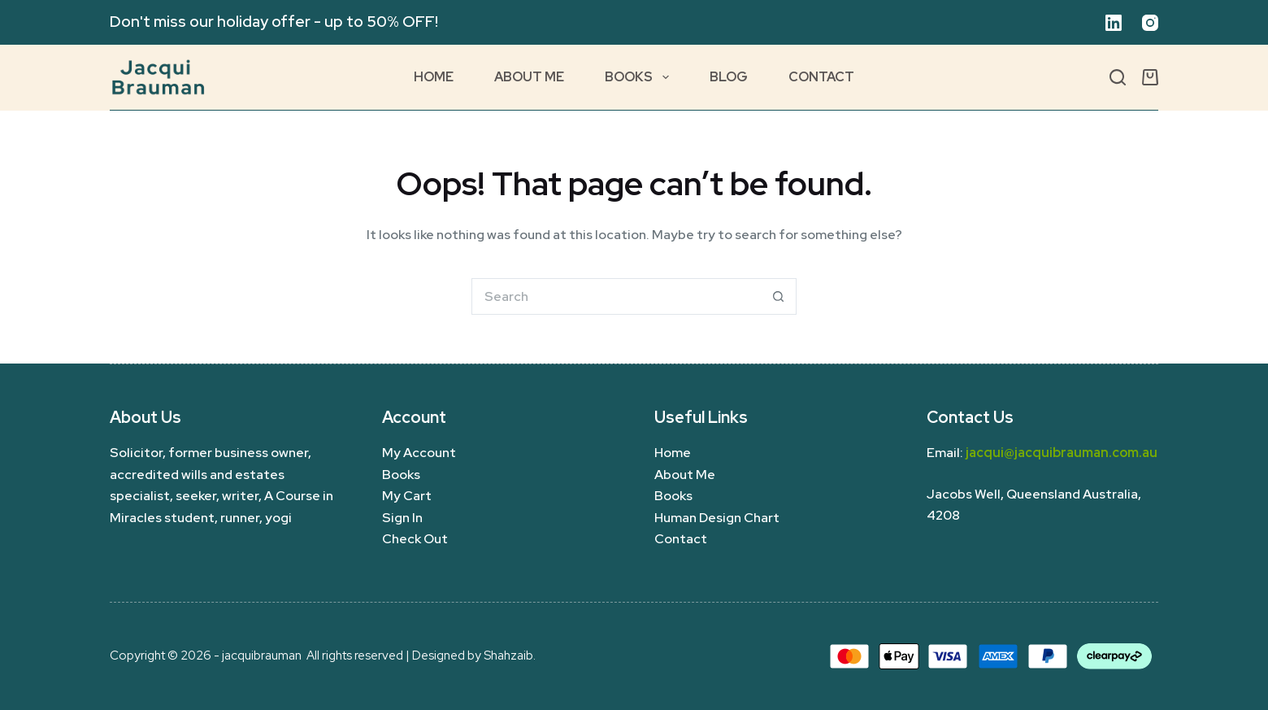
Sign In (402, 517)
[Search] (1118, 77)
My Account (419, 452)
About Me (529, 76)
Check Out (415, 538)
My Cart (407, 495)
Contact (821, 76)
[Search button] (778, 296)
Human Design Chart (716, 517)
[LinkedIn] (1113, 23)
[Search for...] (615, 296)
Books (640, 77)
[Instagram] (1150, 23)
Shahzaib (508, 655)
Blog (729, 76)
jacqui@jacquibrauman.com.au (1061, 452)
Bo (662, 495)
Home (434, 76)
